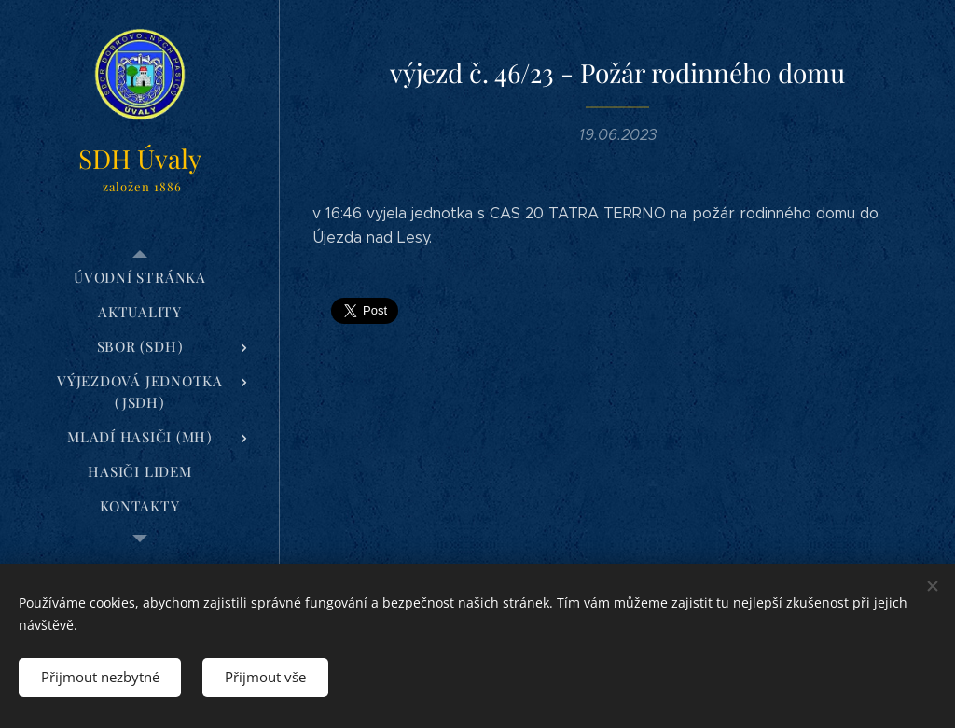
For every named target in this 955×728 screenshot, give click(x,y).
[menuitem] (140, 277)
